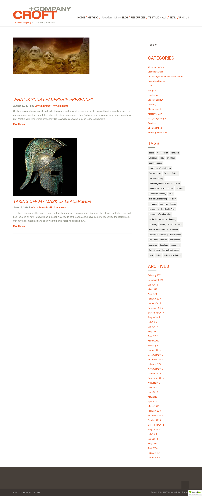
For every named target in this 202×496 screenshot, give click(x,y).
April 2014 (152, 448)
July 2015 (152, 387)
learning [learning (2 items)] (172, 219)
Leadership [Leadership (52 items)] (154, 209)
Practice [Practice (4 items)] (163, 240)
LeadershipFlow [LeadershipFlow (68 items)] (168, 209)
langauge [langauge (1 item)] (153, 204)
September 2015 (156, 378)
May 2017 (152, 331)
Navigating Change (157, 118)
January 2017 (154, 350)
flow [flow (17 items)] (171, 194)
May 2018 (152, 289)
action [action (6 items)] (151, 153)
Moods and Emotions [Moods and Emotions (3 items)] (158, 229)
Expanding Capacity (157, 81)
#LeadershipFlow (156, 67)
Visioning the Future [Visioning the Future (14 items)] (172, 255)
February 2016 (155, 364)
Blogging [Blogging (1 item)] (153, 158)
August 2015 (154, 383)
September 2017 (156, 313)
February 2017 (155, 345)
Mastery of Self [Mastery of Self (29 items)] (166, 224)
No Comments (60, 105)
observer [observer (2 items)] (174, 229)
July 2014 (152, 434)
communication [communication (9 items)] (155, 163)
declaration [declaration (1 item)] (154, 188)
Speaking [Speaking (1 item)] (164, 245)
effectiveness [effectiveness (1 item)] (167, 188)
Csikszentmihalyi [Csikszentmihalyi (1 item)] (156, 178)
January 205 (154, 457)
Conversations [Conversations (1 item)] (155, 173)
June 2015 (153, 392)
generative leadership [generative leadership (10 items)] (158, 199)
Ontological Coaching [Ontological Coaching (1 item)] (158, 235)
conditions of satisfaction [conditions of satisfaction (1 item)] (160, 168)
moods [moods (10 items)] (178, 224)
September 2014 (156, 425)
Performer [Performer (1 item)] (153, 240)
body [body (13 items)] (162, 158)
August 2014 (154, 429)
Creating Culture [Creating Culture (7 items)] (171, 173)
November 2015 (155, 369)
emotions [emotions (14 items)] (180, 188)
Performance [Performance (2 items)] (175, 235)
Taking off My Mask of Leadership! (52, 201)
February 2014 (155, 453)
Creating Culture (155, 72)
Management (154, 109)
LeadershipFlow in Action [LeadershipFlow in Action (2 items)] (160, 214)
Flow (150, 86)
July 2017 (152, 322)
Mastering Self (155, 114)
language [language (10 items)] (164, 204)
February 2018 (155, 299)
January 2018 (154, 303)
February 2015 (155, 411)
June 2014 (153, 439)
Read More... (20, 124)
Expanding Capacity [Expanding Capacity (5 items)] (157, 194)
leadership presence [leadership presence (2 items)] (158, 219)
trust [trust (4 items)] (151, 255)
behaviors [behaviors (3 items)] (175, 153)
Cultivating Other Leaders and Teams (165, 76)
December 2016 (155, 355)
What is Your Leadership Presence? (53, 99)
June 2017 (153, 327)
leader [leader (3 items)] (173, 204)
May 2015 (152, 397)
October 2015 (154, 373)
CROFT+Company (22, 22)
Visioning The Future (157, 132)
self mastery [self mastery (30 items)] (175, 240)
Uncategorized (155, 128)
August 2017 (154, 317)
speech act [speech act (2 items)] (175, 245)
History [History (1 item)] (173, 199)
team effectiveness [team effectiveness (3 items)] (170, 250)
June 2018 (153, 285)
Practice (152, 123)
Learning (152, 104)
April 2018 (152, 294)
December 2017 (155, 308)
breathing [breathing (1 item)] (171, 158)
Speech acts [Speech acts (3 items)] (154, 250)
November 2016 (155, 359)
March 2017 (153, 341)
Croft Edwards (42, 105)
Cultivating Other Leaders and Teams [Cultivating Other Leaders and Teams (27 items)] (164, 183)
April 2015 (152, 401)
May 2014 (152, 443)
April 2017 (152, 336)
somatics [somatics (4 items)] (153, 245)
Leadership (153, 95)
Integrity (152, 90)
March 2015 (153, 406)
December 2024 (155, 280)
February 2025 (155, 275)
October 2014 (154, 420)
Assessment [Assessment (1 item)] (162, 153)
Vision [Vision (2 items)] (158, 255)
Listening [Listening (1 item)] (153, 224)
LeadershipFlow (155, 100)
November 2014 (155, 415)
